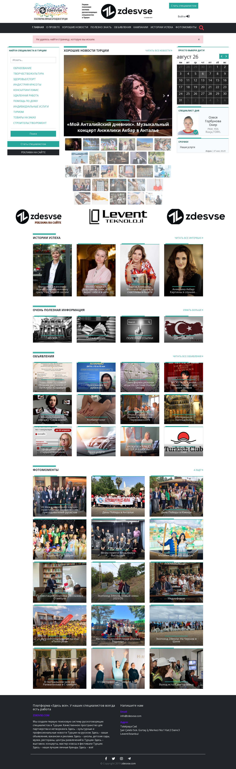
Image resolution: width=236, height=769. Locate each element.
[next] (226, 56)
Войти (183, 16)
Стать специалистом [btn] (183, 5)
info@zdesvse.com (130, 716)
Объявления (122, 27)
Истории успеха (162, 27)
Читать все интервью (189, 237)
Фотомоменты (186, 27)
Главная (38, 27)
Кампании (140, 27)
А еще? (198, 470)
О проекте (53, 27)
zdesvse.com (128, 763)
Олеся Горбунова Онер (213, 121)
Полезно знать (101, 27)
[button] (72, 95)
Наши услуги (187, 147)
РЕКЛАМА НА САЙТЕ (33, 152)
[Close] (199, 39)
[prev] (221, 56)
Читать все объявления (188, 356)
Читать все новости (158, 50)
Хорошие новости (75, 27)
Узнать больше (193, 309)
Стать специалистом (33, 144)
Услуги (209, 151)
